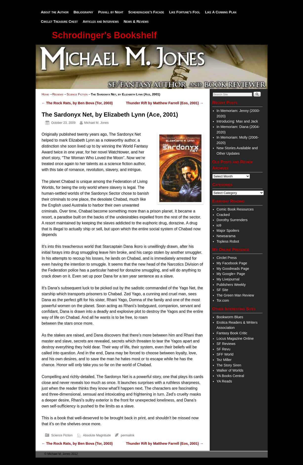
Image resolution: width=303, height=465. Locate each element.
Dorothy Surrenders (232, 220)
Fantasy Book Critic (232, 333)
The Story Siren (229, 365)
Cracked (223, 215)
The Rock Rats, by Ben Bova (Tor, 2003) (77, 103)
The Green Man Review (235, 295)
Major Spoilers (228, 230)
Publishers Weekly (231, 285)
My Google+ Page (231, 274)
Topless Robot (228, 241)
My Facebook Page (232, 263)
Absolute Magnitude (97, 435)
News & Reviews (136, 21)
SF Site (222, 290)
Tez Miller (224, 360)
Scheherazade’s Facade (146, 12)
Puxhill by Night (110, 12)
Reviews (57, 94)
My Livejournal (228, 279)
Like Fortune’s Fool (184, 12)
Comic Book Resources (235, 209)
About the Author (55, 12)
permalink (127, 435)
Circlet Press (227, 258)
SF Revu (223, 349)
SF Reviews (226, 344)
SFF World (225, 354)
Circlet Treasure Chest (59, 21)
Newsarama (226, 236)
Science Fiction (76, 94)
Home (45, 94)
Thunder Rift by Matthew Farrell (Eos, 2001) (164, 103)
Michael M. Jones (96, 123)
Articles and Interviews (101, 21)
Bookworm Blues (230, 317)
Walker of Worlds (230, 370)
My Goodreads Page (233, 269)
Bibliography (83, 12)
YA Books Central (230, 376)
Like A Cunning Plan (220, 12)
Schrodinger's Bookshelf (104, 35)
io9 (219, 225)
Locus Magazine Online (235, 338)
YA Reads (224, 381)
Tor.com (223, 300)
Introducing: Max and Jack (237, 121)
